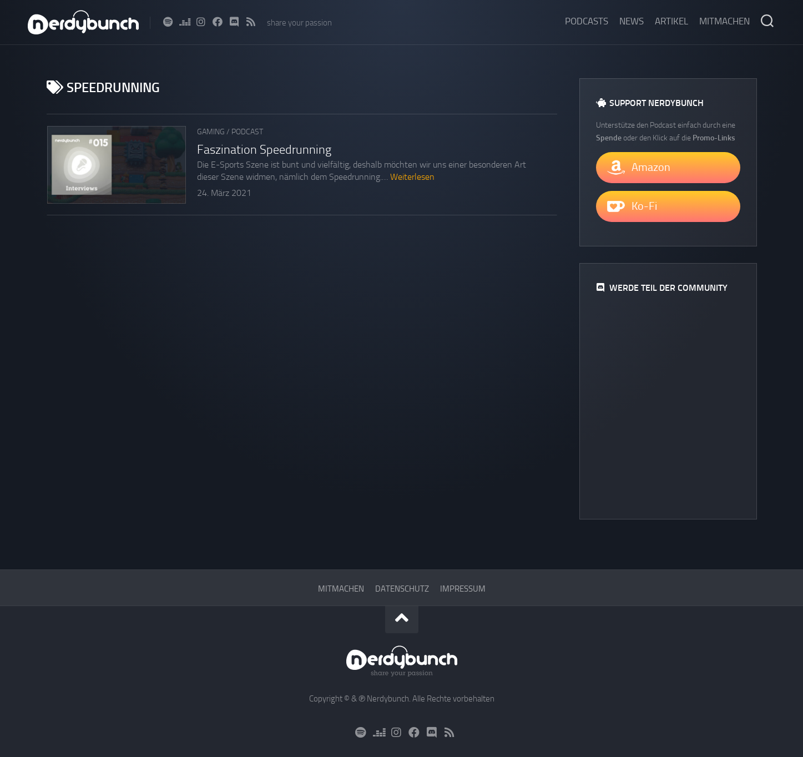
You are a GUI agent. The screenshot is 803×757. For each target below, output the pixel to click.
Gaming (211, 132)
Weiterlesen (412, 176)
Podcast (247, 132)
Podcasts (586, 21)
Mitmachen (724, 21)
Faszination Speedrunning (264, 150)
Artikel (671, 21)
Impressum (463, 589)
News (631, 21)
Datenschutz (402, 589)
